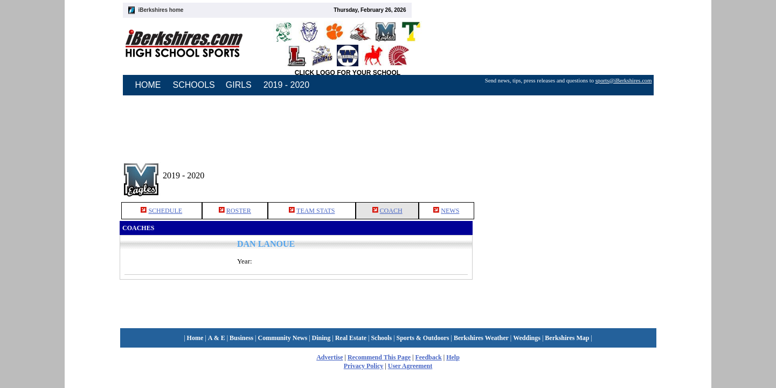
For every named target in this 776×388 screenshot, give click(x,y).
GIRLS (239, 84)
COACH (391, 210)
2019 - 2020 (286, 84)
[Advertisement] (565, 172)
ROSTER (238, 210)
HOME (148, 84)
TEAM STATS (315, 210)
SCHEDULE (165, 210)
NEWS (450, 210)
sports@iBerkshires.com (623, 81)
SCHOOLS (194, 84)
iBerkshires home (161, 10)
